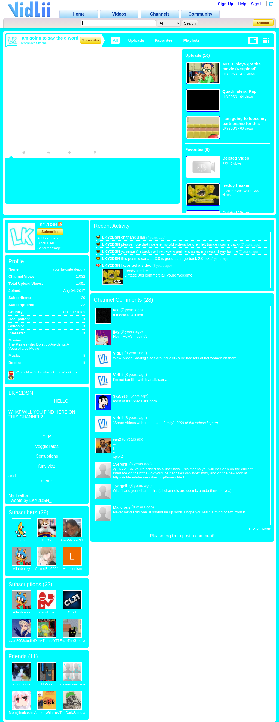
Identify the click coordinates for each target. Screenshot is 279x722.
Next (266, 528)
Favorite (31, 152)
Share (54, 152)
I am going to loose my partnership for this (244, 121)
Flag (100, 152)
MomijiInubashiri (21, 713)
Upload (263, 23)
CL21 (72, 612)
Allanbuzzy (21, 569)
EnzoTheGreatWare (236, 191)
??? (225, 164)
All (115, 40)
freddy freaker (236, 185)
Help (242, 3)
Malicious (122, 507)
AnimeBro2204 (47, 569)
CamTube (47, 612)
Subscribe (90, 40)
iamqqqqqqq (21, 684)
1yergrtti (120, 464)
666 (116, 310)
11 (33, 656)
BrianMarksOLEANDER (78, 540)
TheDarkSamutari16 (75, 713)
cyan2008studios (22, 641)
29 (44, 512)
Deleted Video (235, 158)
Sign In (257, 3)
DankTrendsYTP (47, 641)
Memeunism (72, 569)
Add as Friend (48, 238)
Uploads (136, 40)
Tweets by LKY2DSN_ (29, 500)
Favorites (164, 40)
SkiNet (119, 396)
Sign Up (225, 3)
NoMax (46, 684)
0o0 (22, 540)
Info (11, 152)
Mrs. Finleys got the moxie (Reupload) (241, 66)
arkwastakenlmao (73, 684)
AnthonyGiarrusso (48, 713)
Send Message (49, 248)
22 (47, 584)
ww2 (117, 439)
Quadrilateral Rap (239, 91)
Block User (45, 243)
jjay (116, 331)
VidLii (118, 353)
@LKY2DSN (123, 469)
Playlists (191, 40)
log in (170, 536)
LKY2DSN (229, 74)
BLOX (46, 540)
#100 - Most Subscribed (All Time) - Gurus (46, 372)
